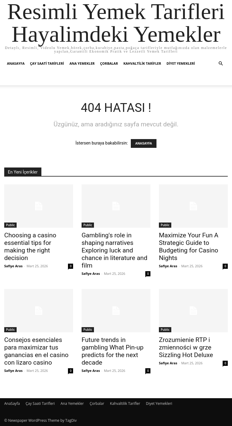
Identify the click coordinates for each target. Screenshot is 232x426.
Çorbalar (109, 63)
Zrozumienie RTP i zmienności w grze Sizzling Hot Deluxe (186, 347)
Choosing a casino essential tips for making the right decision (30, 247)
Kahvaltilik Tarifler (142, 63)
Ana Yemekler (82, 63)
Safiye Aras (13, 266)
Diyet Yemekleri (180, 63)
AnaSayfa (15, 63)
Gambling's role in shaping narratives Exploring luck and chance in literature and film (114, 250)
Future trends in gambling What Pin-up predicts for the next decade (112, 351)
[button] (220, 64)
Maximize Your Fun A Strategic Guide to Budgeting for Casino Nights (188, 247)
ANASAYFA (143, 143)
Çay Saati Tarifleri (47, 63)
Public (10, 225)
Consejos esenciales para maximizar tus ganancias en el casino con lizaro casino (36, 351)
